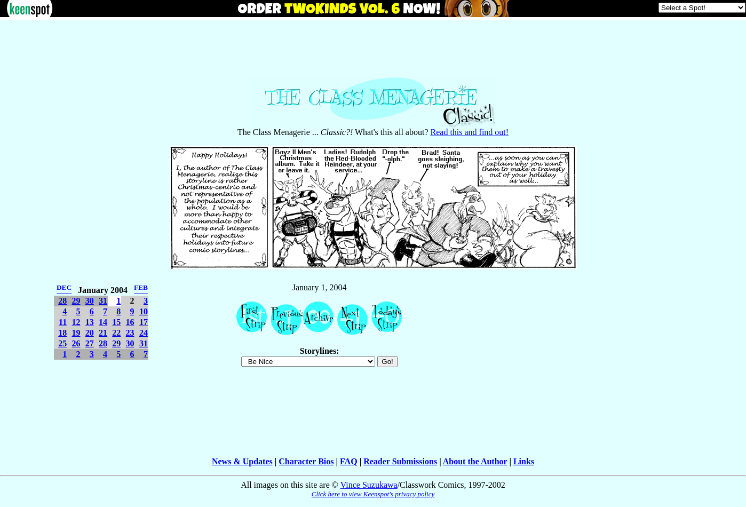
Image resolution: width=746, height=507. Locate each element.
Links (523, 461)
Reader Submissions (400, 461)
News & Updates (242, 461)
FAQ (349, 461)
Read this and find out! (470, 132)
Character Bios (306, 461)
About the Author (475, 461)
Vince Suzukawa (369, 484)
